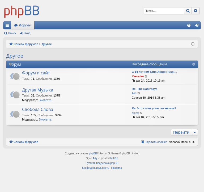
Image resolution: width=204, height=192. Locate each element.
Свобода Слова (37, 109)
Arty (95, 158)
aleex (135, 112)
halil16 (114, 158)
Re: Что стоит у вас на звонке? (154, 108)
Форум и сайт (36, 73)
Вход (27, 33)
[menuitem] (189, 25)
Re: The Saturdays (145, 88)
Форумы (25, 25)
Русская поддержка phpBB (102, 163)
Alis (134, 93)
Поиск (12, 33)
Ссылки (8, 26)
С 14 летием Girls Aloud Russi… (154, 71)
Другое (14, 55)
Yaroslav (138, 76)
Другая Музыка (37, 90)
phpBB (93, 153)
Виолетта (45, 100)
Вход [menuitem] (198, 26)
